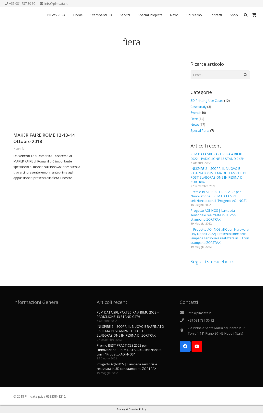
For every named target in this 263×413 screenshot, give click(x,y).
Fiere (194, 119)
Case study (199, 107)
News (195, 125)
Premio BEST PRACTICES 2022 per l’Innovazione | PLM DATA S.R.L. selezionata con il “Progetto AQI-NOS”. (219, 196)
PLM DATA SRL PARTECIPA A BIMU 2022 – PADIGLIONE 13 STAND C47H (217, 156)
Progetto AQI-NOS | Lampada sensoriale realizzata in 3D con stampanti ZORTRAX (213, 215)
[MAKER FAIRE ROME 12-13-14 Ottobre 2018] (47, 63)
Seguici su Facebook (212, 261)
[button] (246, 15)
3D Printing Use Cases (207, 100)
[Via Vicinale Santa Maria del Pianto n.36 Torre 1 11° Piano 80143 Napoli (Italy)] (184, 330)
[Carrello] (254, 15)
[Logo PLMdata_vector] (12, 15)
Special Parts (200, 130)
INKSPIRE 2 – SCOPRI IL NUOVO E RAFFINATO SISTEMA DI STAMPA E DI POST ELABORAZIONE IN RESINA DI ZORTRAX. (218, 175)
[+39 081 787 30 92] (184, 320)
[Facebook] (185, 346)
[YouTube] (197, 346)
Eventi (195, 112)
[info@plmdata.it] (184, 313)
